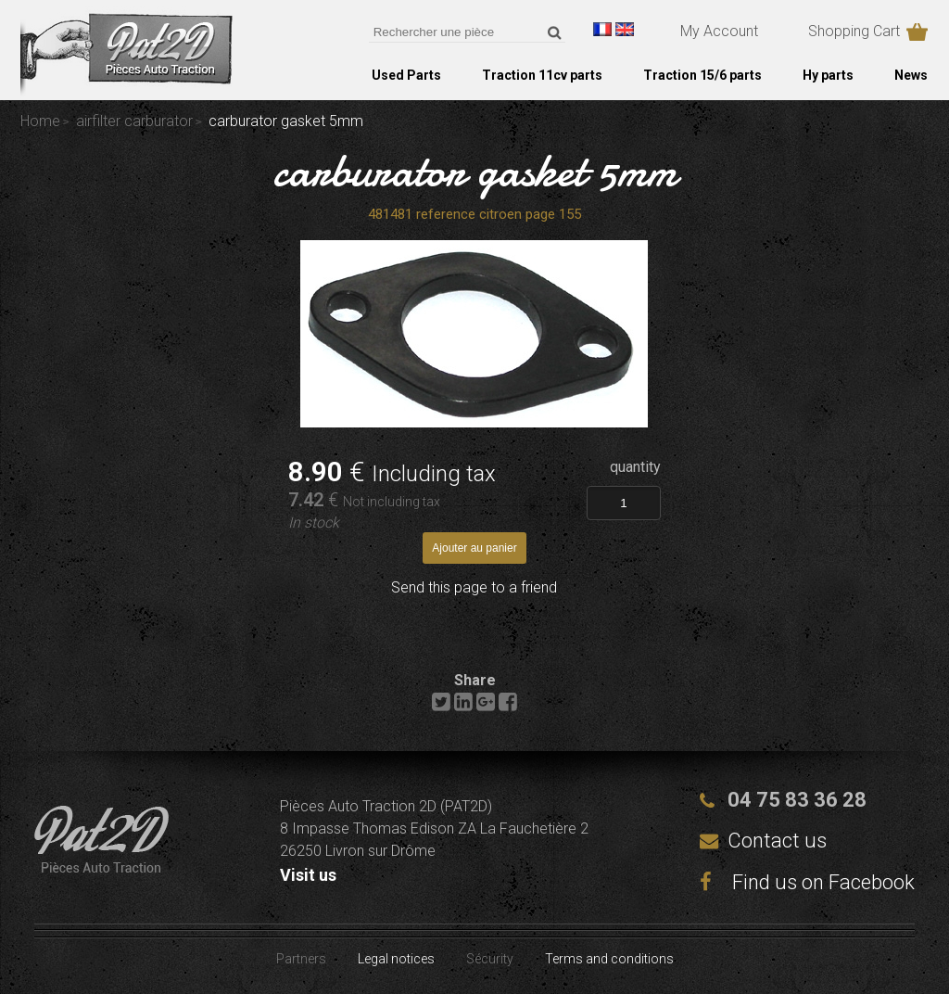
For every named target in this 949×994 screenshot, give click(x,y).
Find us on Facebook (807, 882)
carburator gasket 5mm (475, 170)
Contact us (777, 840)
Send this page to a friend (474, 587)
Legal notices (396, 958)
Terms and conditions (609, 958)
